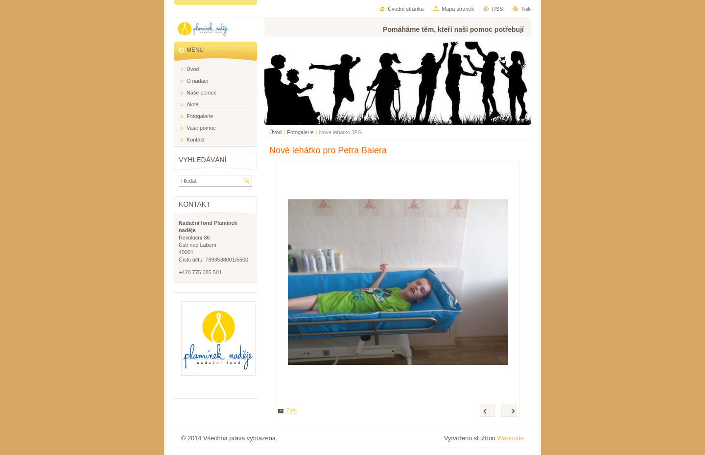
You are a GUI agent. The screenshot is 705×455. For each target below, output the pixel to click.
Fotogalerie (300, 132)
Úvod (275, 132)
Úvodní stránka (405, 9)
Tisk (526, 9)
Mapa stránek (458, 9)
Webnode (510, 438)
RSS (497, 9)
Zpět (291, 410)
